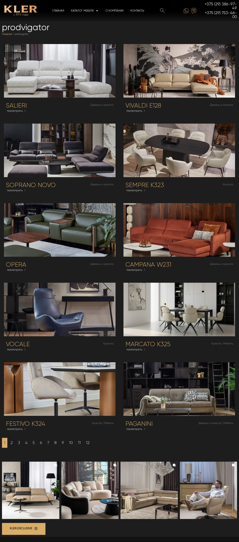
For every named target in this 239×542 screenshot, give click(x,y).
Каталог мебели (84, 10)
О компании (114, 10)
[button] (30, 490)
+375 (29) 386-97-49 (221, 6)
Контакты (137, 10)
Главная (58, 10)
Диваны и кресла (102, 105)
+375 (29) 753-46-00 (221, 15)
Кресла (228, 184)
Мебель (228, 343)
